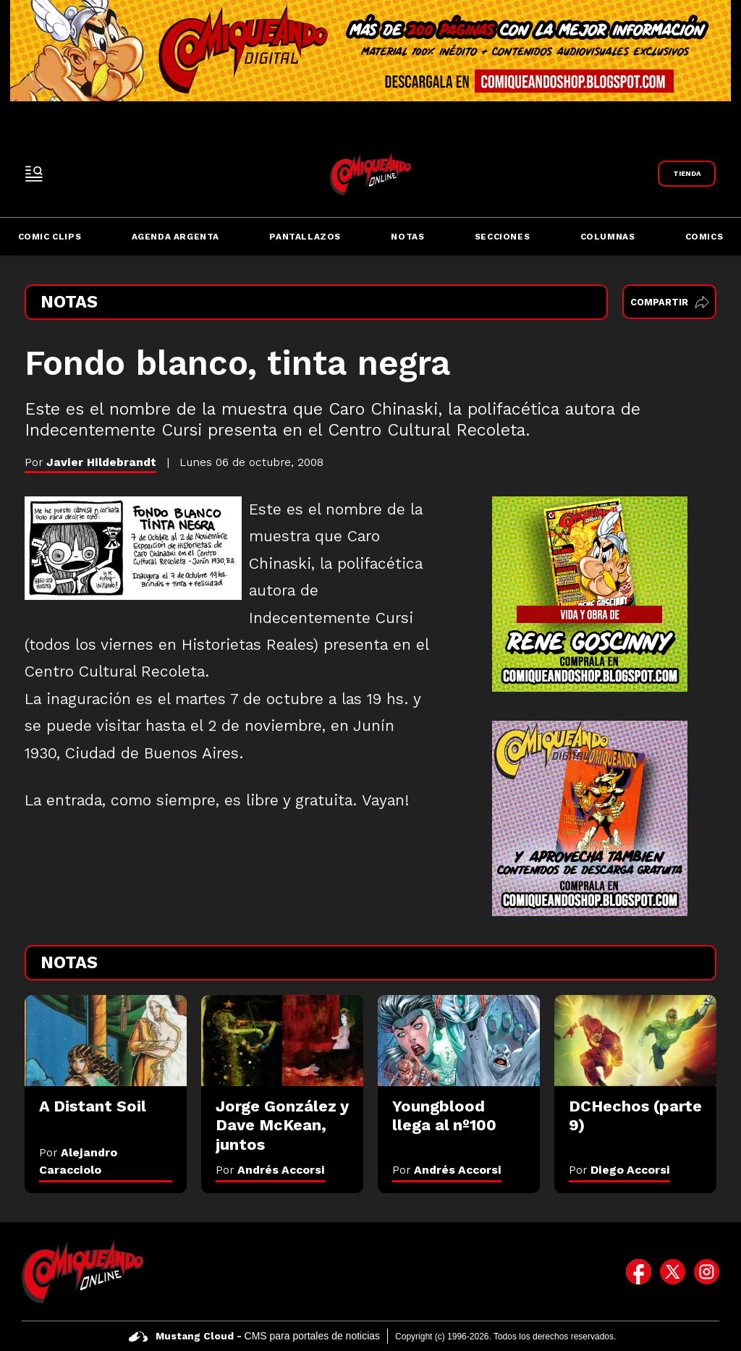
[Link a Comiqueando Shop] (687, 174)
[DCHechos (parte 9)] (635, 1040)
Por (270, 1170)
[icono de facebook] (638, 1271)
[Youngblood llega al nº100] (459, 1040)
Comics (704, 237)
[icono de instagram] (706, 1271)
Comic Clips (50, 237)
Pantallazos (305, 237)
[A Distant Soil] (106, 1040)
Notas (407, 237)
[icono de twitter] (672, 1271)
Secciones (502, 237)
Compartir (669, 302)
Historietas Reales (247, 644)
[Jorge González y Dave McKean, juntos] (282, 1040)
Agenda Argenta (175, 237)
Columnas (607, 237)
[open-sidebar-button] (34, 173)
